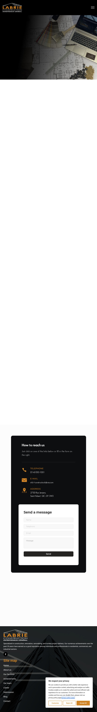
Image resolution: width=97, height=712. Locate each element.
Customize (55, 703)
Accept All (83, 703)
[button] (92, 7)
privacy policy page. (68, 698)
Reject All (69, 703)
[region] (69, 692)
